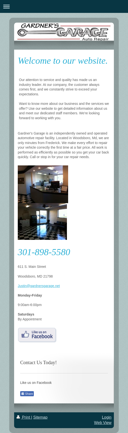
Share (27, 394)
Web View (102, 423)
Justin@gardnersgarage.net (39, 286)
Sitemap (40, 417)
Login (106, 417)
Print (24, 417)
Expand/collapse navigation (64, 6)
